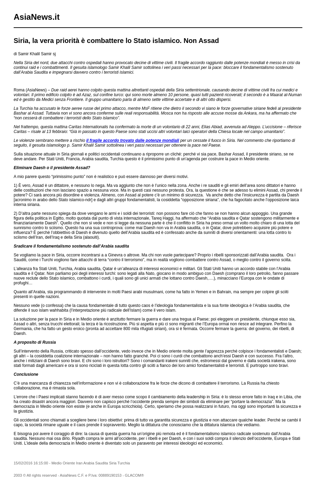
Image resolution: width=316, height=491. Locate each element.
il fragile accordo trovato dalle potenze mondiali (132, 140)
